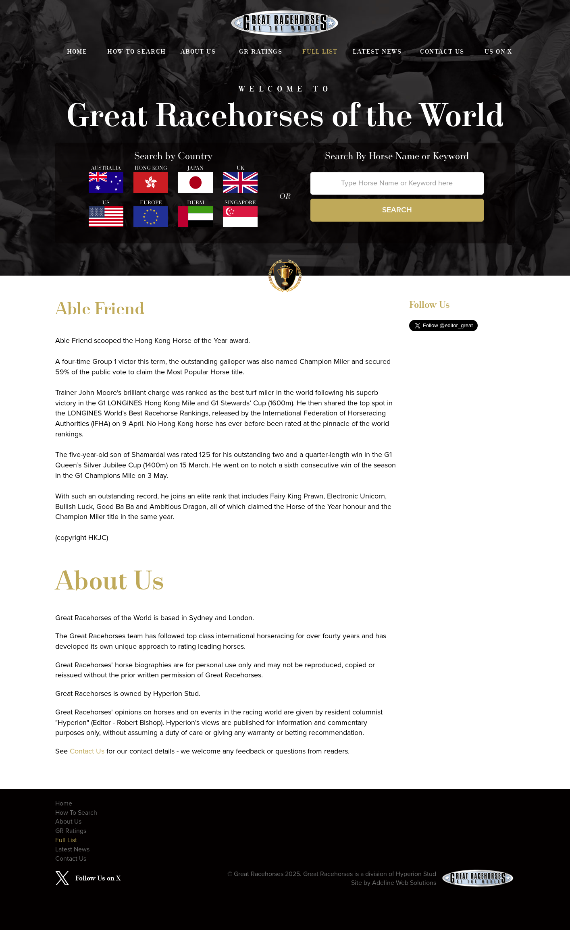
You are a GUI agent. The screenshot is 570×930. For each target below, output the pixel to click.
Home (77, 52)
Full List (320, 52)
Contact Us (442, 52)
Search (397, 210)
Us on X (498, 52)
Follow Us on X (98, 878)
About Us (198, 52)
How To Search (136, 52)
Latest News (377, 52)
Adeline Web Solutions (404, 883)
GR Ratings (260, 52)
